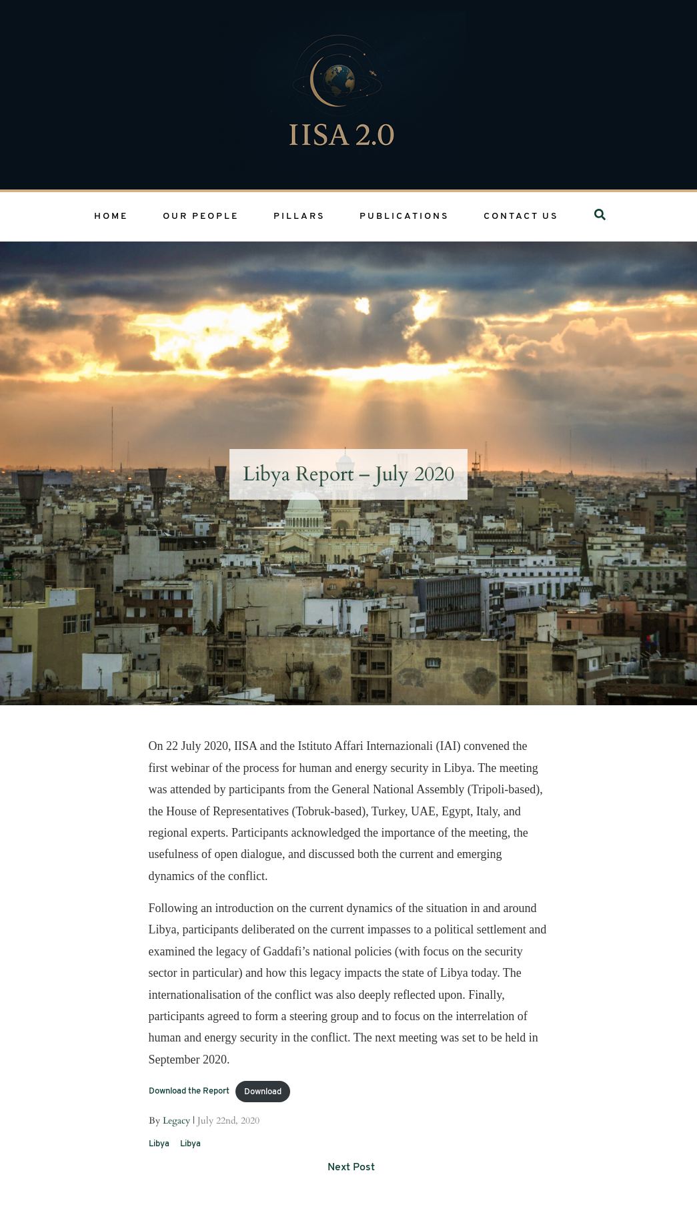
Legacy (176, 1120)
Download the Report (189, 1092)
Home (111, 217)
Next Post (351, 1167)
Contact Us (521, 217)
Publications (404, 217)
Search (603, 216)
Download (262, 1092)
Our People (201, 217)
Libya (159, 1144)
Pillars (299, 217)
